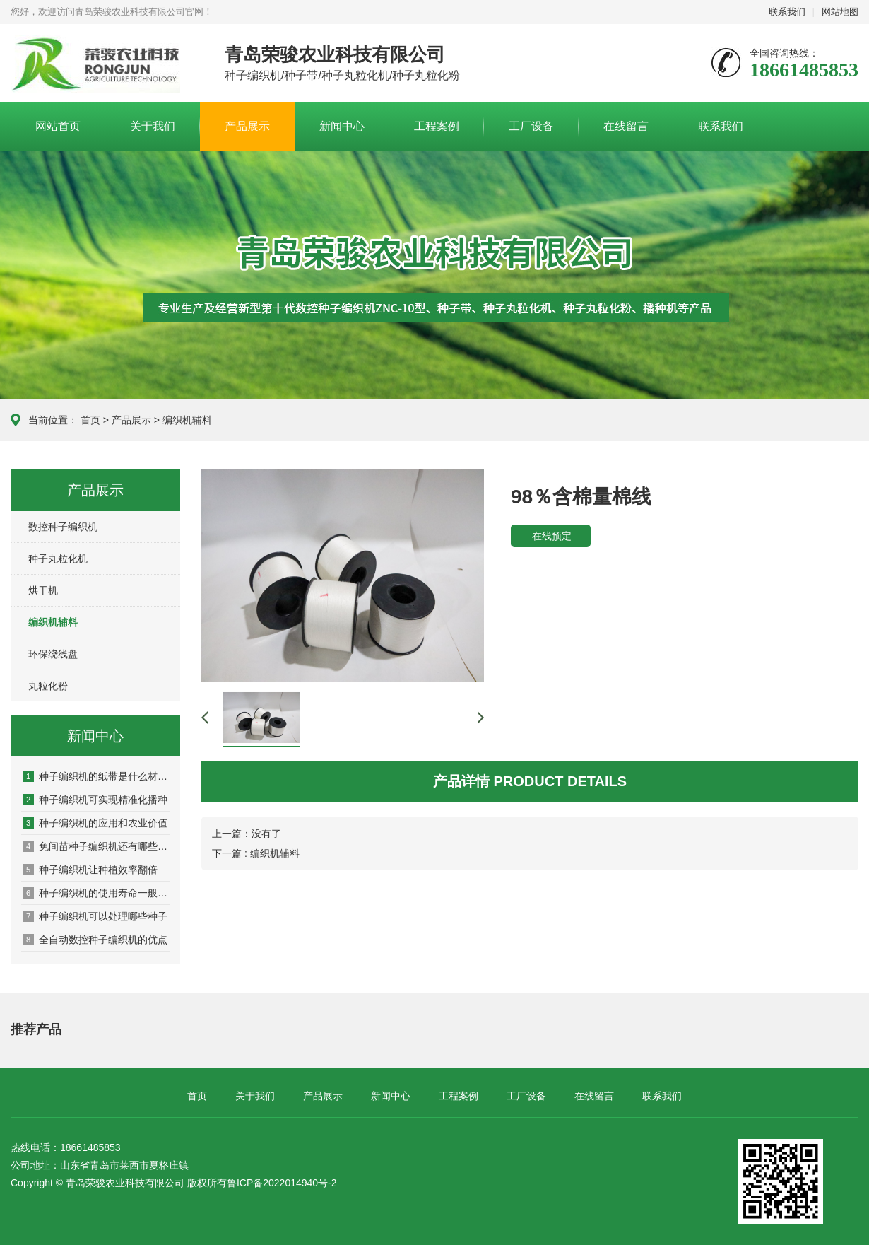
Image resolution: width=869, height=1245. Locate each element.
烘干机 (43, 590)
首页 (90, 420)
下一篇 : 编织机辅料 (256, 853)
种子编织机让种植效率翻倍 (90, 869)
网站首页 (58, 126)
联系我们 (787, 11)
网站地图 (840, 11)
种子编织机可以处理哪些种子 (95, 916)
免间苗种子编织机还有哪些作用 (96, 846)
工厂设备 (531, 126)
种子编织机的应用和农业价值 (95, 823)
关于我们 (152, 126)
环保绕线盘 (53, 654)
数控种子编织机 (62, 526)
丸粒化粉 (48, 685)
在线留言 (626, 126)
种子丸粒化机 (58, 558)
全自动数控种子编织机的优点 (95, 939)
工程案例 (436, 126)
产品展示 (247, 126)
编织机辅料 (187, 420)
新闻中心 (342, 126)
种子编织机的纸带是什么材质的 (96, 776)
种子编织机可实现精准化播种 (95, 799)
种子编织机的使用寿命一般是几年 (96, 893)
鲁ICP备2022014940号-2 (282, 1182)
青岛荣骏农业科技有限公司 (96, 64)
